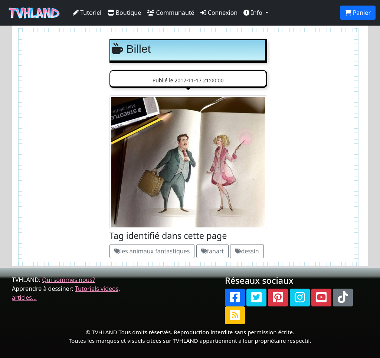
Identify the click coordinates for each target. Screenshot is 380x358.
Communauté (170, 13)
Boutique (124, 13)
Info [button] (253, 13)
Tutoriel (87, 13)
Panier (358, 13)
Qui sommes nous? (68, 280)
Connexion (219, 13)
